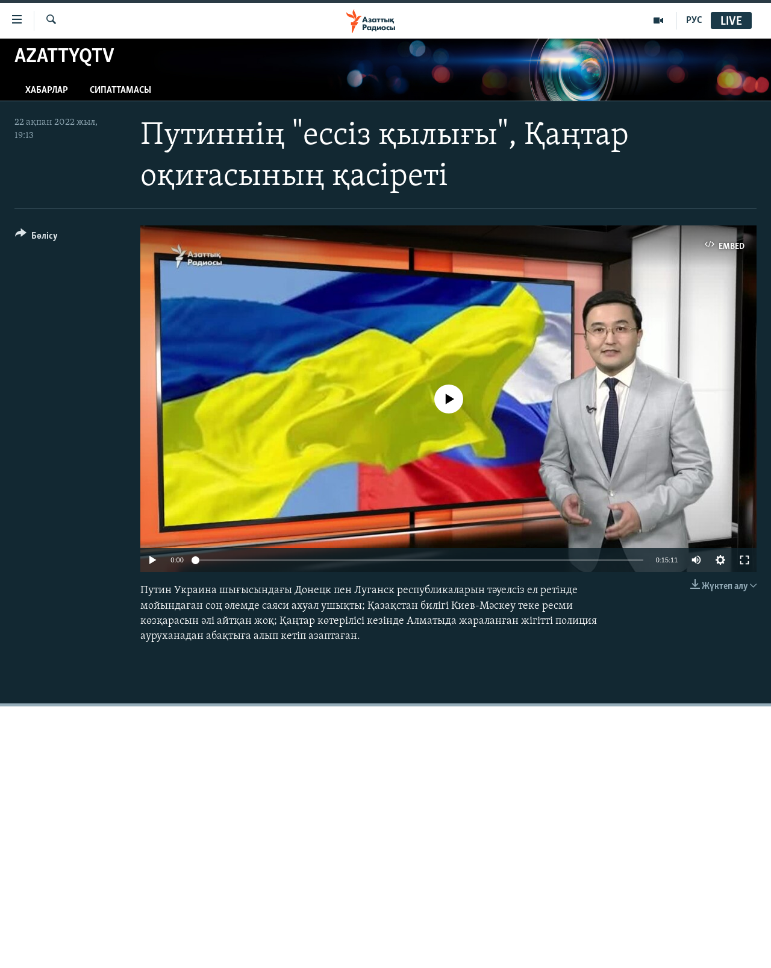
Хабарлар (46, 90)
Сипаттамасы (120, 90)
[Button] (36, 237)
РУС (694, 20)
